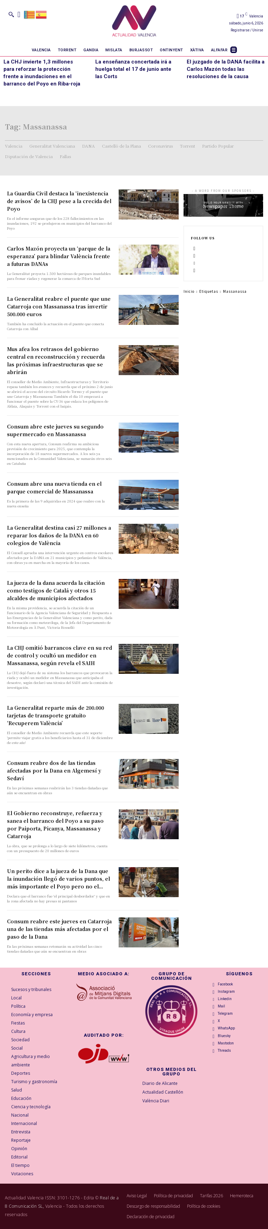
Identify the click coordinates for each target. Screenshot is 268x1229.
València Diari (155, 1101)
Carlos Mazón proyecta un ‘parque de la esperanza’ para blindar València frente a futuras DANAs (58, 256)
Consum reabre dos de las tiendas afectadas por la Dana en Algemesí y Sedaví (54, 770)
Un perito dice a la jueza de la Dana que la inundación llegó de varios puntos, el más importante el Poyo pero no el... (58, 878)
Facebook (225, 984)
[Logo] (134, 21)
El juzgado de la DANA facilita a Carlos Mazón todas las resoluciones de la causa (226, 69)
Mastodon (226, 1043)
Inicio (189, 291)
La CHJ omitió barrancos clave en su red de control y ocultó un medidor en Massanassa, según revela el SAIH (59, 655)
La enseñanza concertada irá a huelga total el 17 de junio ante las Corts (133, 69)
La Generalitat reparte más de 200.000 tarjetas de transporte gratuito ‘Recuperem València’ (55, 715)
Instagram (226, 991)
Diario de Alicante (160, 1083)
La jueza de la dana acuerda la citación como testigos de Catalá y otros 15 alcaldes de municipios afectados (56, 590)
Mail (221, 1006)
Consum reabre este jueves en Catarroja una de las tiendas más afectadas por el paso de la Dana (59, 929)
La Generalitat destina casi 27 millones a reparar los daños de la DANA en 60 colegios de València (59, 535)
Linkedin (225, 999)
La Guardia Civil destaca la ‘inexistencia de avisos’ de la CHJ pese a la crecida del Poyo (59, 201)
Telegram (225, 1013)
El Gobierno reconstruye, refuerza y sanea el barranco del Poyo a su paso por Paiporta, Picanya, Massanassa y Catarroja (55, 825)
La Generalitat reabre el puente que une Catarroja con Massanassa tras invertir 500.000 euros (59, 306)
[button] (11, 14)
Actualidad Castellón (162, 1092)
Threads (224, 1050)
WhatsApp (226, 1028)
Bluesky (224, 1036)
